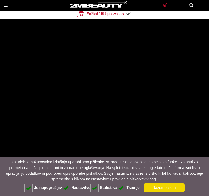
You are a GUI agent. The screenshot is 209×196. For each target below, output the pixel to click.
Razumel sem (164, 187)
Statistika (103, 188)
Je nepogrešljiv (43, 188)
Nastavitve (76, 188)
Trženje (128, 188)
